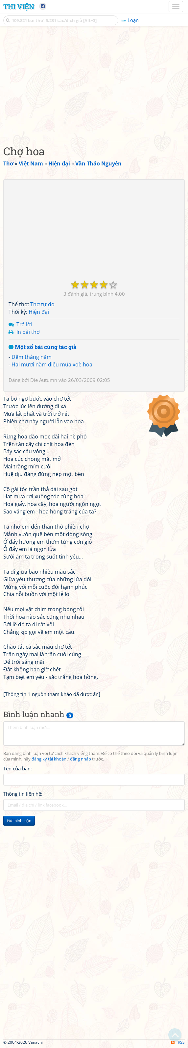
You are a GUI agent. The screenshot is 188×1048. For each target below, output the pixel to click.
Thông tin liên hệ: (22, 793)
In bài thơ (28, 332)
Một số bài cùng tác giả (43, 347)
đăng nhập (80, 759)
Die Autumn (43, 380)
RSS (178, 1042)
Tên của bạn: (17, 768)
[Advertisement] (94, 84)
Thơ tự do (42, 304)
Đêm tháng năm (32, 357)
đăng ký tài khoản (49, 759)
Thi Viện (18, 6)
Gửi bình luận (19, 820)
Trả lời (24, 324)
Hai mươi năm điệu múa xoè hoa (52, 364)
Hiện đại (39, 311)
